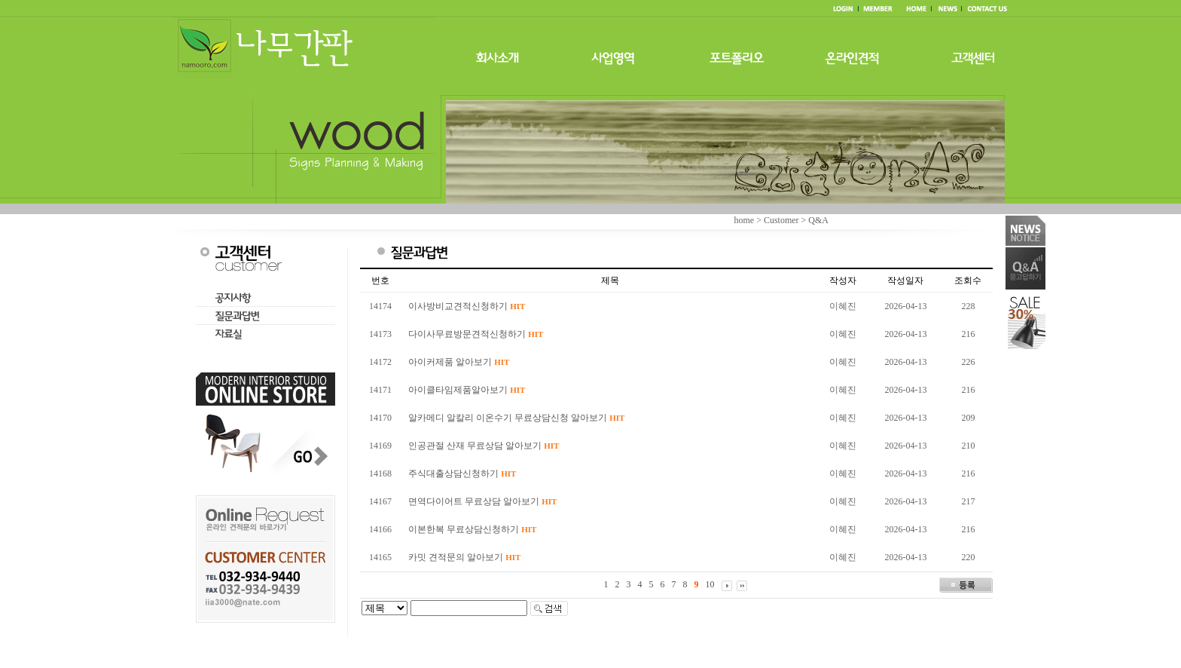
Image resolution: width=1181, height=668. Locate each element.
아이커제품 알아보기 (458, 362)
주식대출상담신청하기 (462, 473)
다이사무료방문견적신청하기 (475, 334)
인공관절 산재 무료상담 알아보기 (483, 445)
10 (710, 584)
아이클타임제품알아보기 (466, 390)
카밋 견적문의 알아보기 (464, 557)
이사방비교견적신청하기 (466, 306)
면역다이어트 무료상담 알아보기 (482, 501)
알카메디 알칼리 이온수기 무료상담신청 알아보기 (516, 417)
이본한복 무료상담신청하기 (472, 529)
